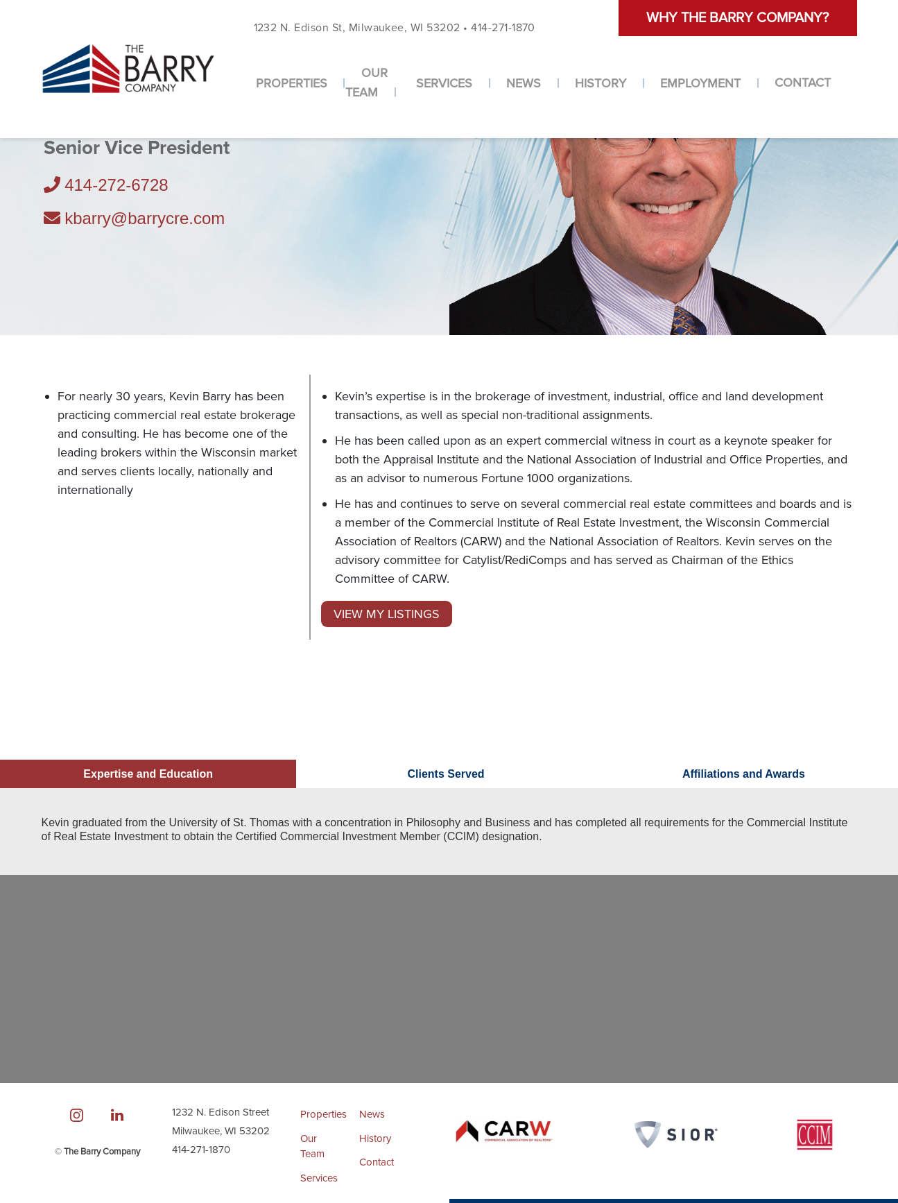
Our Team (366, 82)
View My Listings (387, 614)
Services (444, 83)
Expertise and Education (148, 774)
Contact (803, 82)
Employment (700, 83)
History (600, 83)
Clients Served (445, 774)
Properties (291, 83)
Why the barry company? (737, 18)
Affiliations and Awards (743, 774)
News (523, 83)
